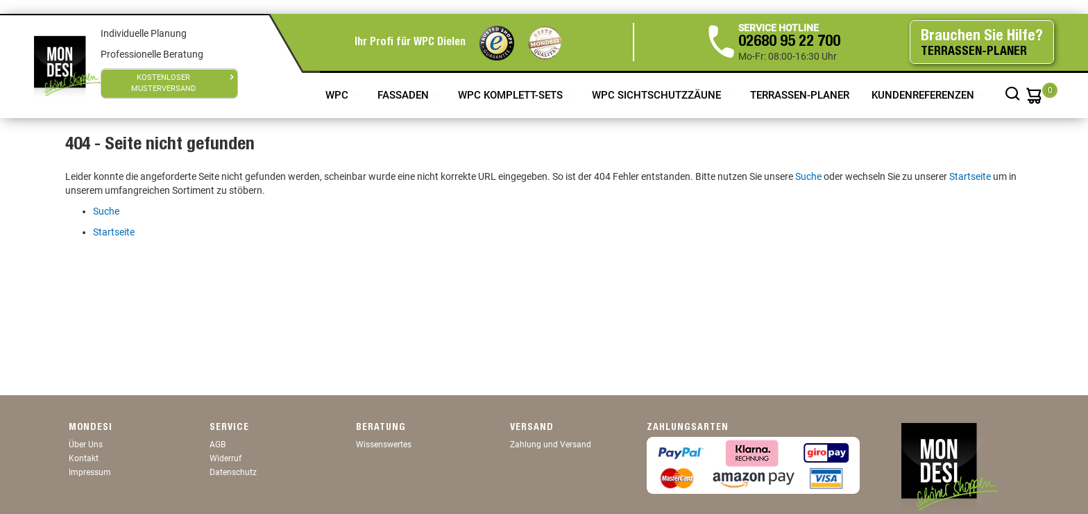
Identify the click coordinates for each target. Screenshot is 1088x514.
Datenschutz (233, 472)
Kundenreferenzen (924, 95)
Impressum (90, 472)
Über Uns (86, 444)
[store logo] (67, 66)
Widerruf (225, 458)
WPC (338, 95)
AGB (218, 444)
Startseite (970, 176)
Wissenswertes (383, 444)
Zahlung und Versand (550, 444)
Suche (808, 176)
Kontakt (84, 458)
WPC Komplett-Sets (512, 95)
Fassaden (404, 95)
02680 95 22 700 (789, 42)
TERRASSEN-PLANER (799, 95)
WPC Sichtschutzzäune (658, 95)
